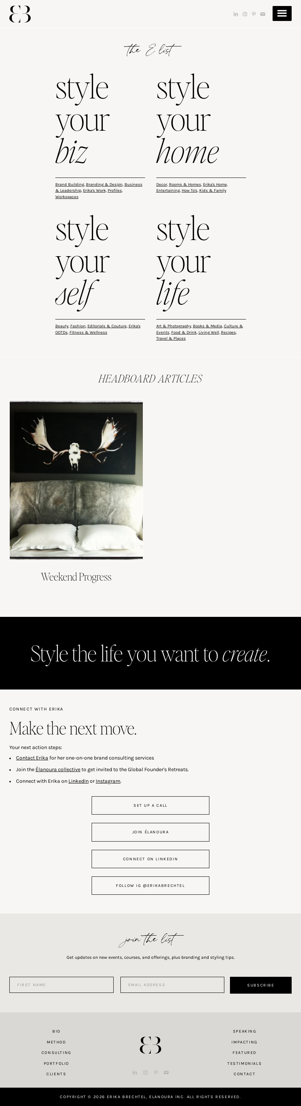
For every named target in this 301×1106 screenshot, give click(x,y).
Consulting (56, 1052)
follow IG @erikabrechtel (150, 885)
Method (56, 1042)
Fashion (78, 326)
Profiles (115, 190)
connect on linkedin (150, 859)
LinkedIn (78, 781)
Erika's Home (215, 184)
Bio (56, 1031)
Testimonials (244, 1063)
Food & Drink (184, 332)
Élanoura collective (58, 769)
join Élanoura (150, 832)
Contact (244, 1074)
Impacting (244, 1042)
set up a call (150, 805)
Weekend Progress (76, 576)
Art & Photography (173, 326)
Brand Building (69, 184)
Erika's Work (94, 190)
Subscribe (260, 985)
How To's (189, 190)
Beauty (61, 326)
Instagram (108, 781)
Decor (161, 184)
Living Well (209, 332)
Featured (245, 1052)
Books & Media (207, 326)
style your (82, 120)
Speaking (245, 1031)
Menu (282, 13)
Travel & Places (171, 338)
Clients (56, 1074)
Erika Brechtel (20, 14)
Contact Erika (32, 758)
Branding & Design (104, 184)
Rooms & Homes (185, 184)
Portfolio (56, 1063)
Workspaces (67, 196)
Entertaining (168, 190)
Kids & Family (212, 190)
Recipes (228, 332)
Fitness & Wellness (88, 332)
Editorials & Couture (107, 326)
